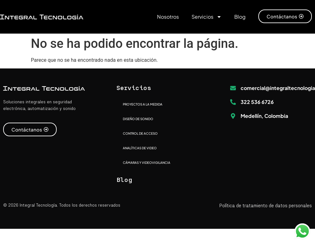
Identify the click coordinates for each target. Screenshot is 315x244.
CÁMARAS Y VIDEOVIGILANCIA (146, 162)
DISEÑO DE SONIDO (138, 119)
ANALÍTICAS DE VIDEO (140, 148)
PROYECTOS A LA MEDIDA (142, 104)
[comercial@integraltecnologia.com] (233, 88)
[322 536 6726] (233, 102)
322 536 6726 (257, 102)
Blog (240, 16)
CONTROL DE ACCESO (140, 133)
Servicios (207, 16)
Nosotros (168, 16)
